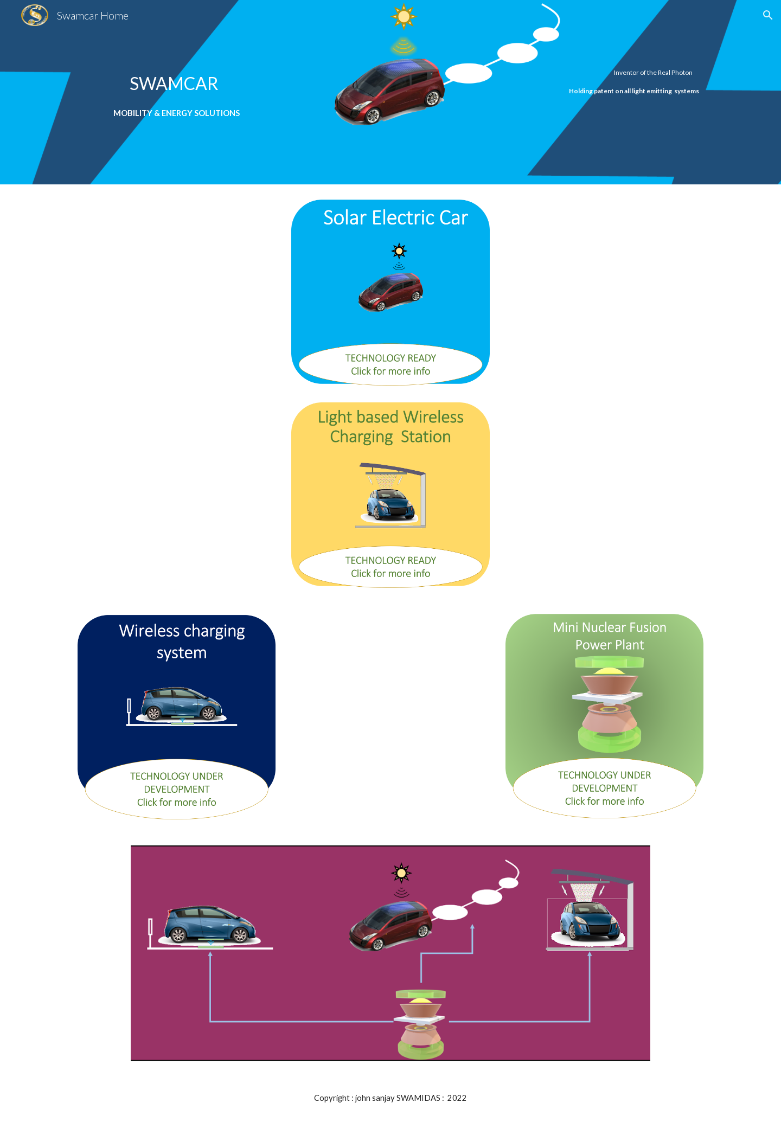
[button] (768, 15)
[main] (177, 92)
